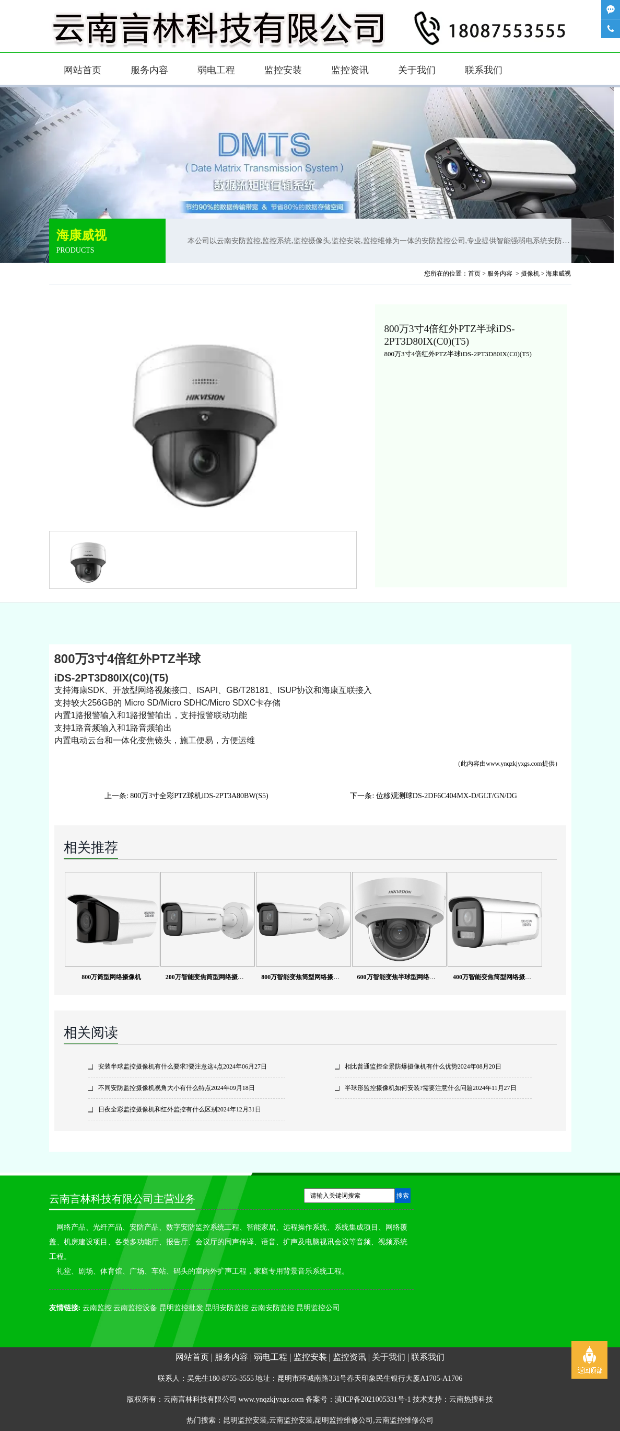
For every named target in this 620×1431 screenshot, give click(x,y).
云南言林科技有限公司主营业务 (122, 1199)
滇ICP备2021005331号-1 (373, 1399)
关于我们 (417, 70)
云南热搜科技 (471, 1399)
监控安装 (283, 70)
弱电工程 (216, 70)
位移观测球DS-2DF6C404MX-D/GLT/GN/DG (446, 796)
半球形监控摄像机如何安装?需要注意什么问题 (409, 1088)
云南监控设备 (135, 1308)
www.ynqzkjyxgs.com (514, 763)
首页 (474, 273)
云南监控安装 (291, 1420)
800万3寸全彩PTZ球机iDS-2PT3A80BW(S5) (199, 796)
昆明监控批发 (181, 1308)
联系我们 (483, 70)
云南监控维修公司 (404, 1420)
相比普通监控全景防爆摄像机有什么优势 (401, 1066)
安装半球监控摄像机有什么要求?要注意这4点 (160, 1066)
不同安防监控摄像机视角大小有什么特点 (154, 1088)
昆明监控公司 (318, 1308)
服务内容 (149, 70)
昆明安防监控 (227, 1308)
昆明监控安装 (245, 1420)
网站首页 (82, 70)
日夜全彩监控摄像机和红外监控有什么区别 (157, 1109)
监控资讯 (350, 70)
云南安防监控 (273, 1308)
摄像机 (530, 273)
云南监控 (97, 1308)
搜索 (402, 1195)
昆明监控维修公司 (343, 1420)
